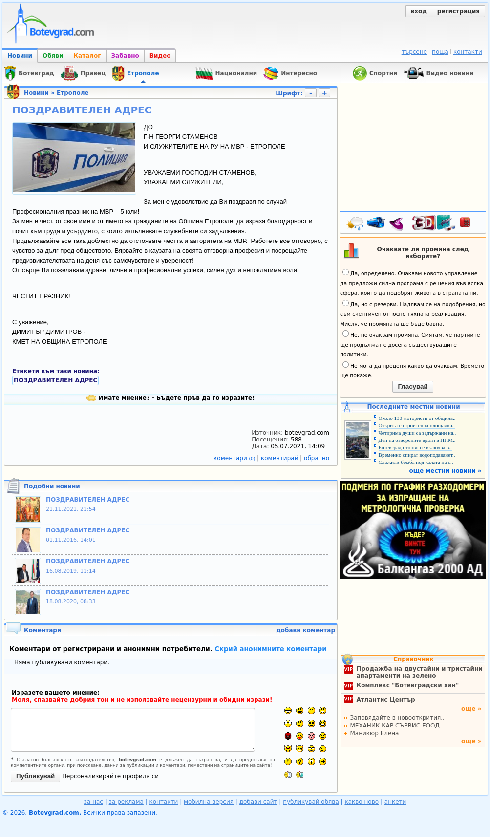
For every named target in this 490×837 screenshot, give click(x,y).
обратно (316, 458)
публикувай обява (311, 801)
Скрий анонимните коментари (270, 649)
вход (419, 11)
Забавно (125, 55)
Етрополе (72, 92)
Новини (19, 55)
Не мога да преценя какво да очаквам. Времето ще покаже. (412, 370)
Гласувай (412, 386)
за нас (93, 801)
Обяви (53, 55)
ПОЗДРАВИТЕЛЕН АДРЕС (55, 380)
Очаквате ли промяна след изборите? (423, 253)
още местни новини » (445, 470)
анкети (395, 801)
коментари (235, 458)
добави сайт (258, 801)
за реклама (126, 801)
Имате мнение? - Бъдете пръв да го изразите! (170, 398)
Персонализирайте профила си (110, 776)
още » (471, 708)
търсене (414, 51)
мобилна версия (209, 801)
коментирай (280, 458)
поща (440, 51)
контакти (467, 51)
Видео (160, 55)
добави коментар (305, 630)
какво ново (361, 801)
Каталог (87, 55)
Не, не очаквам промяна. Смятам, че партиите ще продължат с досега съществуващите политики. (410, 344)
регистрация (458, 11)
